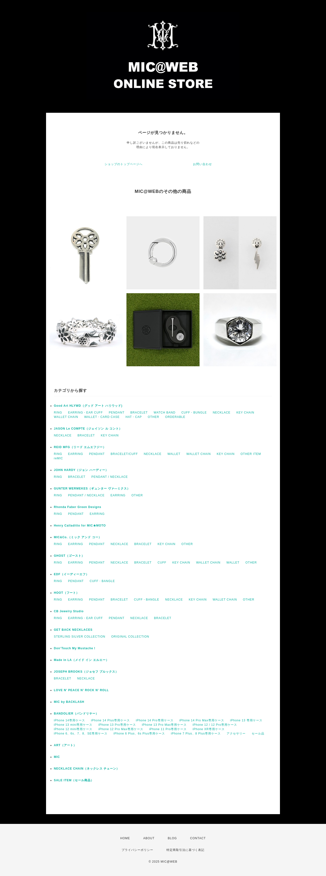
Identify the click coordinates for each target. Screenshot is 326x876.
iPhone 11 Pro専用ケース (168, 729)
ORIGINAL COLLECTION (130, 636)
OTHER (153, 417)
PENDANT (116, 412)
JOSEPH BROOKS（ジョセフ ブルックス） (86, 671)
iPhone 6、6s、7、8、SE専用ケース (80, 733)
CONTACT (198, 838)
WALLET (174, 454)
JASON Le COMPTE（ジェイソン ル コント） (88, 428)
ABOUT (148, 838)
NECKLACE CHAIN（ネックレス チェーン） (86, 768)
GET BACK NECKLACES (73, 629)
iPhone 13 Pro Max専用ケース (164, 724)
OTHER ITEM (250, 454)
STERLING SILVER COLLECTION (79, 636)
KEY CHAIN (245, 412)
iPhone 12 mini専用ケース (73, 729)
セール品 (258, 733)
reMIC (58, 458)
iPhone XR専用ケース (209, 729)
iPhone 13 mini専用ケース (73, 724)
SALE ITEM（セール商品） (74, 780)
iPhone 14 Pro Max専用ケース (201, 720)
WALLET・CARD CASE (102, 417)
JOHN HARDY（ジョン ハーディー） (81, 470)
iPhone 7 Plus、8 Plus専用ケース (196, 733)
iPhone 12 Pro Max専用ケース (120, 729)
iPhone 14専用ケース (69, 720)
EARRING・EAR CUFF (85, 412)
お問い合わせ (202, 164)
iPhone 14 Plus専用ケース (110, 720)
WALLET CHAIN (66, 417)
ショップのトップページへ (124, 164)
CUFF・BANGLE (102, 581)
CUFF (162, 562)
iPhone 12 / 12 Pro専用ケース (215, 724)
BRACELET (139, 412)
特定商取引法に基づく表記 (185, 850)
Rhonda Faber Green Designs (77, 507)
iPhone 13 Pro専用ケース (117, 724)
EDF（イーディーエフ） (71, 574)
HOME (125, 838)
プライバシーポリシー (137, 850)
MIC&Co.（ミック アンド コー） (78, 537)
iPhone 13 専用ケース (246, 720)
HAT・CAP (133, 417)
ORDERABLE (175, 417)
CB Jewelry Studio (69, 611)
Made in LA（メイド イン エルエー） (81, 660)
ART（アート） (65, 745)
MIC (57, 757)
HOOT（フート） (66, 592)
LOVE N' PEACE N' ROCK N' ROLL (81, 690)
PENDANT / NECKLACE (109, 477)
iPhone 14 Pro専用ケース (154, 720)
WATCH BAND (164, 412)
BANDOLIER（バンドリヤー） (76, 713)
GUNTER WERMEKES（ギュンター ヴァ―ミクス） (92, 488)
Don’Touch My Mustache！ (75, 648)
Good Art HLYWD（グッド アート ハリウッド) (88, 405)
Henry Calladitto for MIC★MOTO (80, 525)
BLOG (172, 838)
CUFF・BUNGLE (194, 412)
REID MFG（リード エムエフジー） (80, 447)
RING (58, 412)
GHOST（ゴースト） (69, 555)
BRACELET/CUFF (124, 454)
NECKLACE (221, 412)
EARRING (75, 454)
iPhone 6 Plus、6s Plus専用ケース (139, 733)
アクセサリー (236, 733)
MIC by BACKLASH (69, 702)
